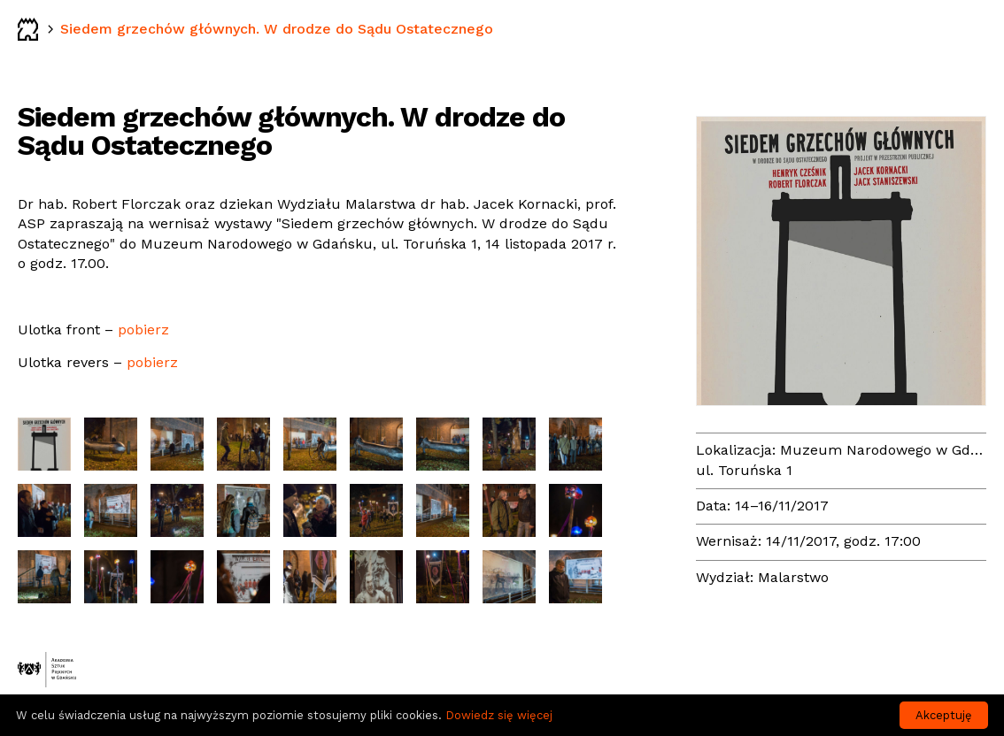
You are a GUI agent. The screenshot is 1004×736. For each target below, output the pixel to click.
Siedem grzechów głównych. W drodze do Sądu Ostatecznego (276, 28)
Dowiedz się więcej (498, 715)
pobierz (143, 329)
